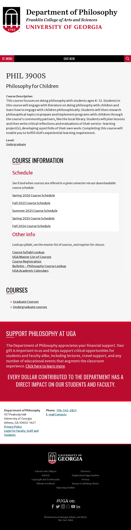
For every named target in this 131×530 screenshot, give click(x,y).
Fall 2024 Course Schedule (31, 226)
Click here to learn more (45, 366)
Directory (85, 471)
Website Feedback (46, 483)
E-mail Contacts (56, 414)
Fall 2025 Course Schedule (31, 203)
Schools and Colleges (45, 471)
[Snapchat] (68, 506)
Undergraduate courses (30, 307)
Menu (7, 58)
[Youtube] (73, 506)
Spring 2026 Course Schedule (33, 195)
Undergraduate (16, 144)
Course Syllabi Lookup (28, 252)
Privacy (85, 479)
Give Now (69, 58)
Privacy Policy (13, 426)
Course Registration (26, 261)
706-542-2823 (66, 410)
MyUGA (45, 475)
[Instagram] (63, 506)
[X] (58, 506)
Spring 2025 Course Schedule (33, 218)
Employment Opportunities (85, 475)
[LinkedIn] (78, 506)
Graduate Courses (26, 302)
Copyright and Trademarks (46, 479)
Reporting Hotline (65, 487)
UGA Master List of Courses (31, 257)
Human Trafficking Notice (85, 483)
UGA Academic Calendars (30, 271)
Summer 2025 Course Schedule (34, 211)
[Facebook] (53, 506)
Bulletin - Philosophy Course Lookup (39, 266)
